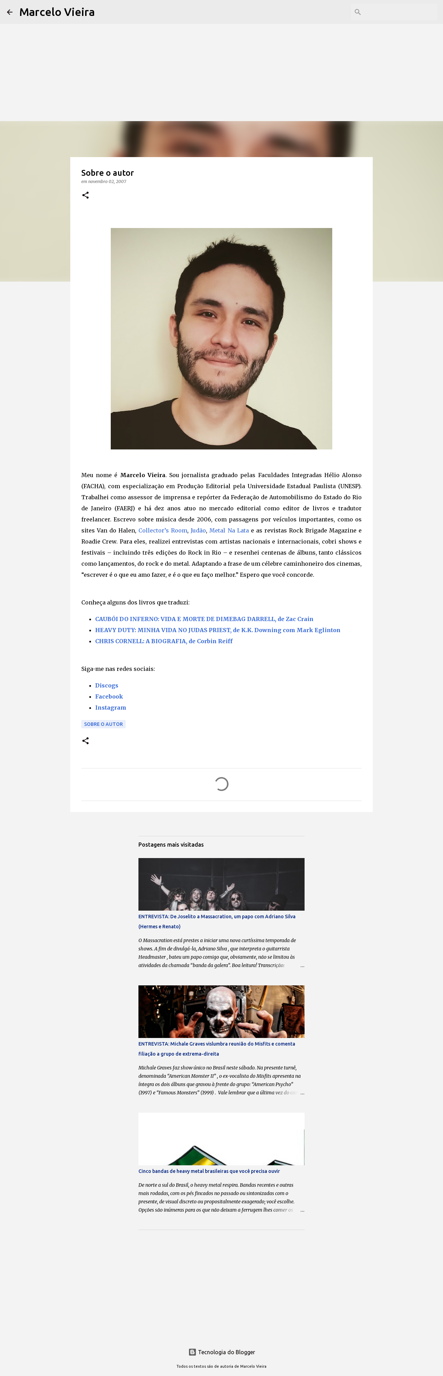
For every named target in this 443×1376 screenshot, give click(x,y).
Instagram (110, 707)
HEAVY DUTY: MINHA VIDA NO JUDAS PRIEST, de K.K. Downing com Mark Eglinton (218, 630)
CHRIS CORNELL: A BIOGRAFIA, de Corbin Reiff (164, 641)
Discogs (106, 685)
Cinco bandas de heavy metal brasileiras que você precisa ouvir (209, 1171)
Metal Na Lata (228, 530)
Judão (198, 530)
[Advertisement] (221, 48)
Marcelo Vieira (57, 12)
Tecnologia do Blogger (221, 1352)
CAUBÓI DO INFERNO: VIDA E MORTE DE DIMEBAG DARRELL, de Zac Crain (204, 619)
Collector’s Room (162, 530)
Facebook (109, 696)
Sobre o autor (103, 724)
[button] (85, 195)
